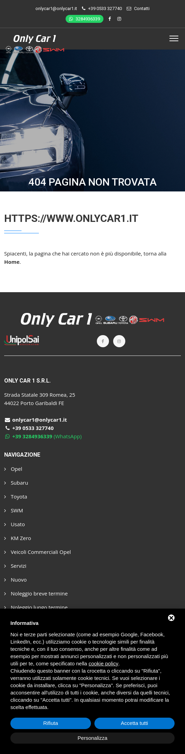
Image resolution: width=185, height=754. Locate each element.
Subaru (16, 482)
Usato (14, 524)
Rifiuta (50, 723)
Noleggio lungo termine (36, 607)
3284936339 (84, 18)
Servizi (15, 565)
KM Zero (17, 538)
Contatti (142, 8)
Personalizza (93, 738)
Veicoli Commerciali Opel (37, 551)
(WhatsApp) (43, 436)
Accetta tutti (134, 723)
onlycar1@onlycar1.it (56, 8)
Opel (13, 468)
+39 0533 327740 (105, 8)
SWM (13, 510)
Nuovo (15, 579)
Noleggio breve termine (36, 593)
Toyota (15, 496)
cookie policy (103, 663)
